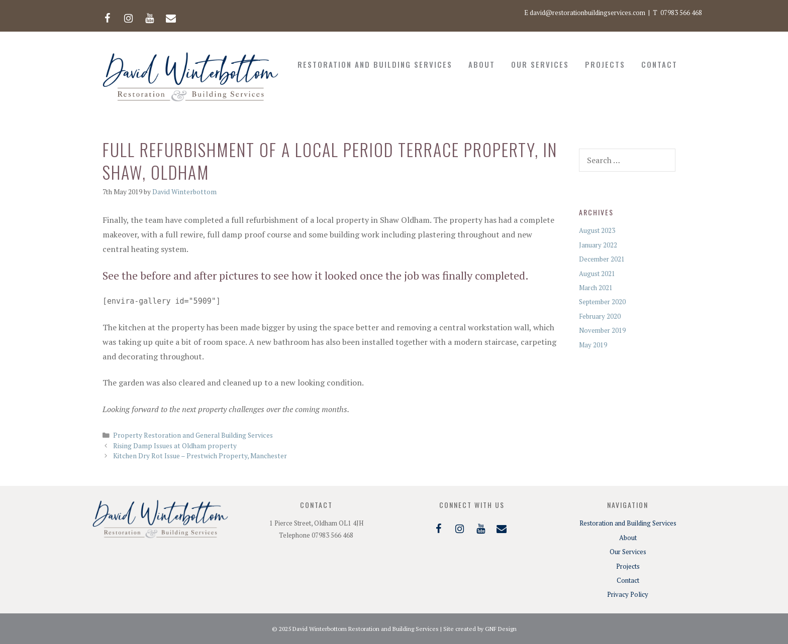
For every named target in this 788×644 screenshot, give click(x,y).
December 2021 (602, 259)
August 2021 (597, 273)
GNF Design (501, 628)
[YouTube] (149, 16)
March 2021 (596, 287)
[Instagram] (128, 16)
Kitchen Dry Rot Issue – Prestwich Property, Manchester (200, 455)
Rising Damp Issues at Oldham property (175, 445)
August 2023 (597, 230)
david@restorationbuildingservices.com (587, 12)
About (481, 64)
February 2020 (600, 316)
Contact (659, 64)
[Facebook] (107, 16)
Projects (605, 64)
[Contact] (170, 16)
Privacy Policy (627, 594)
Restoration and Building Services (375, 64)
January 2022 (598, 244)
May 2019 (593, 344)
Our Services (540, 64)
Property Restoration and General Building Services (193, 435)
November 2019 (602, 330)
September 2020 (602, 301)
